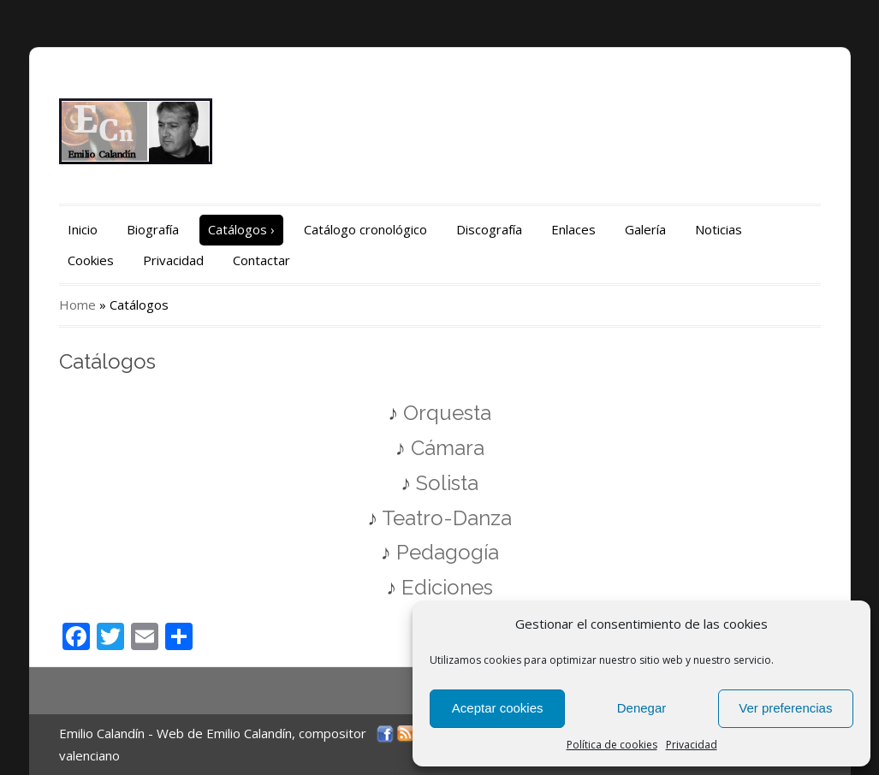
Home (77, 304)
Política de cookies (612, 744)
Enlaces (573, 229)
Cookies (91, 260)
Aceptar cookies (497, 708)
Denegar (642, 708)
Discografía (489, 229)
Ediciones (447, 587)
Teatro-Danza (447, 518)
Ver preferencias (785, 708)
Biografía (153, 229)
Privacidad (691, 744)
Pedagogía (447, 552)
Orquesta (447, 412)
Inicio (83, 229)
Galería (645, 229)
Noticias (718, 229)
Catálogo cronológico (365, 229)
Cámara (445, 447)
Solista (447, 482)
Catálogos (241, 229)
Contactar (261, 260)
